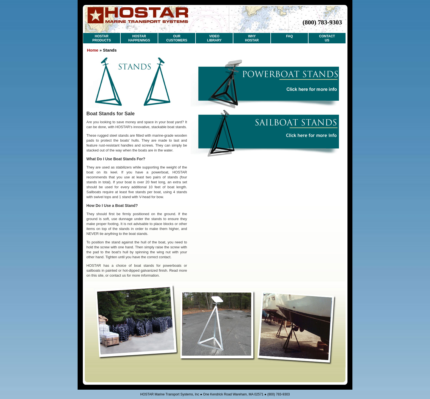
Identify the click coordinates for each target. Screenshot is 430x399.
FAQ (289, 36)
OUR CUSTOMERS (176, 38)
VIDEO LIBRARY (214, 38)
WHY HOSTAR (252, 38)
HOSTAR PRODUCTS (101, 38)
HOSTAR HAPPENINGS (139, 38)
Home (92, 50)
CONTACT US (327, 38)
